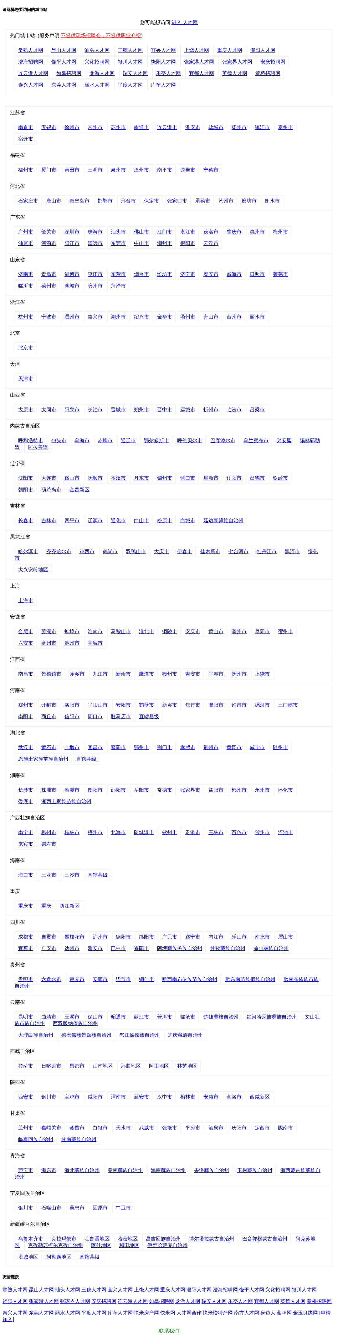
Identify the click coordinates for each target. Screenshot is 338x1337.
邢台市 (128, 200)
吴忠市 (76, 1207)
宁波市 (48, 316)
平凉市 (192, 1127)
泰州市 (285, 127)
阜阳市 (262, 631)
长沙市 (25, 790)
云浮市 (210, 243)
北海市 (118, 832)
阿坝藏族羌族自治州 (179, 948)
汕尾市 (25, 243)
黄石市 (48, 747)
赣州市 (169, 674)
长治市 (95, 409)
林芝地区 (187, 1066)
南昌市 (25, 674)
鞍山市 (71, 478)
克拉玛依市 (63, 1238)
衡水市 (272, 200)
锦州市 (164, 478)
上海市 (25, 600)
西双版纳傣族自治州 (75, 1023)
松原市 (164, 520)
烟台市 (141, 274)
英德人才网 (234, 73)
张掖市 (169, 1127)
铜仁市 (146, 979)
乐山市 (239, 936)
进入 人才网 (185, 22)
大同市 (48, 409)
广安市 (48, 948)
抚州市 (239, 674)
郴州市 (239, 790)
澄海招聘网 (30, 61)
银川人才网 (130, 61)
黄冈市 (234, 747)
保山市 (95, 1016)
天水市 (123, 1127)
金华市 (164, 316)
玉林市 (215, 832)
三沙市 (71, 875)
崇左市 (48, 844)
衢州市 (187, 316)
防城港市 (144, 832)
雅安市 (95, 948)
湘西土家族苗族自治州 (66, 801)
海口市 (25, 875)
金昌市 (76, 1127)
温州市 (71, 316)
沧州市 (225, 200)
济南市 (25, 274)
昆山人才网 (63, 50)
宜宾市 (25, 948)
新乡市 (169, 705)
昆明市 (25, 1016)
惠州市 (257, 231)
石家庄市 (28, 200)
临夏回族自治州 (35, 1139)
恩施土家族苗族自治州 (43, 759)
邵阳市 (118, 790)
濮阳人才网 (262, 50)
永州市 (262, 790)
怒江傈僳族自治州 (140, 1035)
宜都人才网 (201, 73)
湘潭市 (71, 790)
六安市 (25, 643)
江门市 (164, 231)
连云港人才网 (33, 73)
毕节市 (123, 979)
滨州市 (95, 285)
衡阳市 (95, 790)
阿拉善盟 (38, 447)
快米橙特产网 (218, 1312)
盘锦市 (257, 478)
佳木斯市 (210, 551)
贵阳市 (25, 979)
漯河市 (262, 705)
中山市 (141, 243)
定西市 (262, 1127)
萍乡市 (76, 674)
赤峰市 (105, 440)
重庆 (46, 906)
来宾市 (25, 844)
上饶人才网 (196, 50)
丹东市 (141, 478)
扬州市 (239, 127)
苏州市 (118, 127)
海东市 (48, 1170)
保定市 (151, 200)
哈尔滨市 (28, 551)
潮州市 (164, 243)
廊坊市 (249, 200)
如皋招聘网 (68, 73)
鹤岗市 (110, 551)
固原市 (100, 1207)
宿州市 (285, 631)
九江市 (100, 674)
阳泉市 (71, 409)
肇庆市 (234, 231)
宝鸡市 (71, 1096)
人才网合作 (189, 1312)
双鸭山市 (136, 551)
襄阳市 (118, 747)
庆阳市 (239, 1127)
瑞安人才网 (135, 73)
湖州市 (118, 316)
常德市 (164, 790)
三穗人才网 (130, 50)
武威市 (146, 1127)
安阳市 (123, 705)
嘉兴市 (95, 316)
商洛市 (234, 1096)
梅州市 (280, 231)
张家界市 (190, 790)
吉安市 (192, 674)
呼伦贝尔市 (189, 440)
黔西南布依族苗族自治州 (189, 979)
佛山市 (141, 231)
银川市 (25, 1207)
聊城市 (71, 285)
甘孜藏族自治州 (227, 948)
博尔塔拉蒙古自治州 (211, 1238)
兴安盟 (284, 440)
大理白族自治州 (35, 1035)
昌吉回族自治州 (163, 1238)
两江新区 (69, 906)
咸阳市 (95, 1096)
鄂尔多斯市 (156, 440)
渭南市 (118, 1096)
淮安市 (192, 127)
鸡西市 (87, 551)
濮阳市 (215, 705)
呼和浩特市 (30, 440)
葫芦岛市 (51, 489)
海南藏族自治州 (168, 1170)
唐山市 (53, 200)
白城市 (187, 520)
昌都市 (76, 1066)
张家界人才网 (237, 61)
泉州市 (118, 170)
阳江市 (71, 243)
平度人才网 (130, 85)
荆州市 (210, 747)
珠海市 (95, 231)
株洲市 (48, 790)
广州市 (25, 231)
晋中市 (164, 409)
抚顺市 (95, 478)
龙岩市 (187, 170)
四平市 (71, 520)
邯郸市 (105, 200)
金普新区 (79, 489)
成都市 (25, 936)
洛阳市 (71, 705)
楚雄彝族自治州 (220, 1016)
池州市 (71, 643)
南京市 (25, 127)
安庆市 (192, 631)
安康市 (210, 1096)
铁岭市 (280, 478)
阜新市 (210, 478)
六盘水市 (51, 979)
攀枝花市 (74, 936)
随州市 (280, 747)
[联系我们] (169, 1331)
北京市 (25, 347)
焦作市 (192, 705)
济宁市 (187, 274)
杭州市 (25, 316)
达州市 (71, 948)
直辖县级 (149, 716)
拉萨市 (25, 1066)
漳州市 (141, 170)
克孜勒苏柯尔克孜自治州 (55, 1245)
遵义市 (76, 979)
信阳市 (71, 716)
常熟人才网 (30, 50)
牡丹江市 (267, 551)
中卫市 (123, 1207)
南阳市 (25, 716)
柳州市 (48, 832)
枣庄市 (95, 274)
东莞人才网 (63, 85)
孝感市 (187, 747)
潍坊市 (164, 274)
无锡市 (48, 127)
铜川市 (48, 1096)
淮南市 (95, 631)
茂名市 (210, 231)
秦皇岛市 (79, 200)
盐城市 (215, 127)
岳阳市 (141, 790)
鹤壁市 (146, 705)
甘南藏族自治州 (78, 1139)
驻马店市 (121, 716)
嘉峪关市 (51, 1127)
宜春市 (215, 674)
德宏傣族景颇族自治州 (86, 1035)
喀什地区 (101, 1245)
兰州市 (25, 1127)
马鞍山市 (121, 631)
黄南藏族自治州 (125, 1170)
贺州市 (262, 832)
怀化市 (285, 790)
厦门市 (48, 170)
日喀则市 (51, 1066)
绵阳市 (146, 936)
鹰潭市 (146, 674)
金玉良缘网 (305, 1312)
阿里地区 (159, 1066)
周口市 (95, 716)
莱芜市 (280, 274)
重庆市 (25, 906)
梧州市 (95, 832)
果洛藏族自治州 (211, 1170)
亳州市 (48, 643)
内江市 (215, 936)
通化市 (118, 520)
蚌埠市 (71, 631)
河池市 (285, 832)
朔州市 (141, 409)
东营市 (118, 274)
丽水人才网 (97, 85)
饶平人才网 (63, 61)
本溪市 (118, 478)
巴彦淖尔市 (222, 440)
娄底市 (25, 801)
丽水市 (257, 316)
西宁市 (25, 1170)
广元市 (169, 936)
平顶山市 (98, 705)
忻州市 (210, 409)
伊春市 (184, 551)
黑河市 (292, 551)
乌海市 (82, 440)
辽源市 (95, 520)
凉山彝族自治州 (271, 948)
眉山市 (285, 936)
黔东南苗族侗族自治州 (250, 979)
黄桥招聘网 (267, 73)
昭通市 (118, 1016)
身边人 (267, 1312)
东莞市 (118, 243)
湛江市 (187, 231)
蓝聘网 (284, 1312)
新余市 (123, 674)
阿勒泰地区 (58, 1256)
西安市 (25, 1096)
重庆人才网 (229, 50)
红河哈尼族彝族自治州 (272, 1016)
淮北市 (146, 631)
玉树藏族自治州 (254, 1170)
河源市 (48, 243)
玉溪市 (71, 1016)
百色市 (239, 832)
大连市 (48, 478)
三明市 (95, 170)
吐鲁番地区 (97, 1238)
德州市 (48, 285)
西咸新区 (260, 1096)
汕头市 (118, 231)
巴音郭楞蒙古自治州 (264, 1238)
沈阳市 (25, 478)
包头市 (58, 440)
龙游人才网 (102, 73)
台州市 (234, 316)
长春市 (25, 520)
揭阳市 (187, 243)
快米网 (167, 1312)
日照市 (257, 274)
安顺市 (100, 979)
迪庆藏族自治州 (185, 1035)
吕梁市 (257, 409)
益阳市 (215, 790)
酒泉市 (215, 1127)
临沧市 (187, 1016)
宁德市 (210, 170)
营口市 (187, 478)
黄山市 (215, 631)
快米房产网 (146, 1312)
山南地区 (103, 1066)
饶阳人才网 (163, 61)
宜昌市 (95, 747)
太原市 (25, 409)
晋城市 (118, 409)
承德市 (202, 200)
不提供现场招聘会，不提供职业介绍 (101, 35)
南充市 (262, 936)
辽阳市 (234, 478)
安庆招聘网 (272, 61)
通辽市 (128, 440)
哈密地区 (128, 1238)
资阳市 (141, 948)
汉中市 (164, 1096)
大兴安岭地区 (33, 569)
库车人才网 (163, 85)
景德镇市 (51, 674)
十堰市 (71, 747)
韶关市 (48, 231)
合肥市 (25, 631)
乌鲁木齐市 (30, 1238)
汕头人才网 (97, 50)
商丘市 (48, 716)
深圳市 (71, 231)
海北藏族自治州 (82, 1170)
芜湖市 (48, 631)
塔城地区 (28, 1256)
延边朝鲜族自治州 (223, 520)
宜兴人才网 (163, 50)
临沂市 (25, 285)
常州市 (95, 127)
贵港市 (192, 832)
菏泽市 (118, 285)
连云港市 (167, 127)
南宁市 (25, 832)
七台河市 (238, 551)
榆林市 (187, 1096)
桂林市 (71, 832)
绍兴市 (141, 316)
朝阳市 (25, 489)
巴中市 (118, 948)
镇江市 (262, 127)
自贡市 (48, 936)
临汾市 (234, 409)
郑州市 (25, 705)
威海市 (234, 274)
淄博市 (71, 274)
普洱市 (164, 1016)
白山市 (141, 520)
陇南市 (285, 1127)
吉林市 (48, 520)
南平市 (164, 170)
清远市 (95, 243)
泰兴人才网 (30, 85)
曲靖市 (48, 1016)
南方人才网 (246, 1312)
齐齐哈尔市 (58, 551)
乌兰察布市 (256, 440)
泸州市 (100, 936)
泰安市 (210, 274)
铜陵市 (169, 631)
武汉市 (25, 747)
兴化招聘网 (97, 61)
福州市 (25, 170)
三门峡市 (288, 705)
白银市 (100, 1127)
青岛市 (48, 274)
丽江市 (141, 1016)
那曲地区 (131, 1066)
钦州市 (169, 832)
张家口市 (177, 200)
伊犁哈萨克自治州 (167, 1245)
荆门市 (164, 747)
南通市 (141, 127)
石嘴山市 (51, 1207)
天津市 (25, 378)
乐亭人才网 (168, 73)
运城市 (187, 409)
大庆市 (161, 551)
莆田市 (71, 170)
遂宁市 (192, 936)
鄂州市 (141, 747)
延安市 (141, 1096)
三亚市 (48, 875)
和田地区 (129, 1245)
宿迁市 (25, 139)
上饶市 (262, 674)
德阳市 (123, 936)
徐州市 (71, 127)
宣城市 (95, 643)
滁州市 (239, 631)
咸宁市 (257, 747)
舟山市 (210, 316)
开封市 (48, 705)
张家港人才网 (199, 61)
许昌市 (239, 705)
